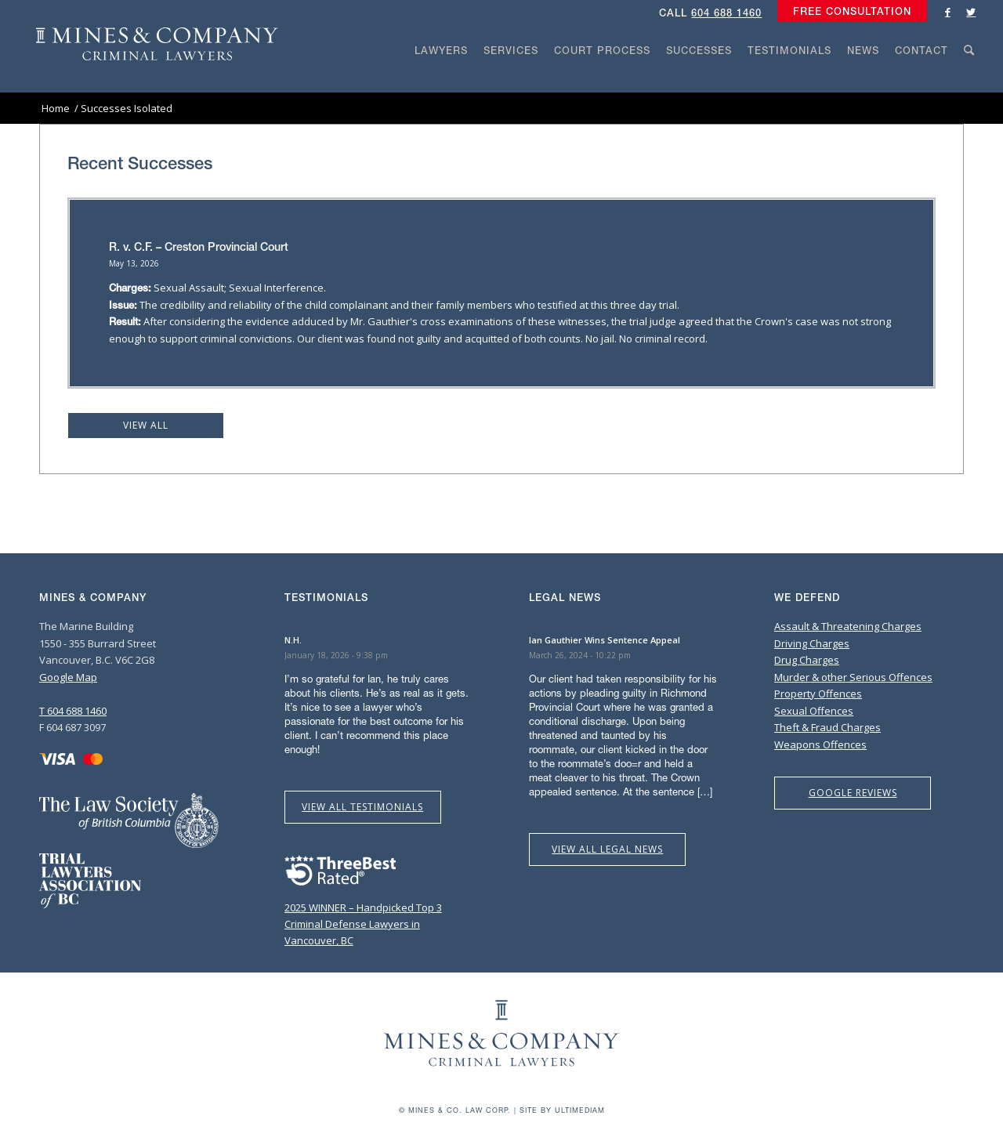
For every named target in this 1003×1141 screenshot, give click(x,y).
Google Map (68, 677)
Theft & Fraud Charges (827, 727)
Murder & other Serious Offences (853, 677)
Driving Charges (811, 643)
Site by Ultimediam (562, 1110)
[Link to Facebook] (947, 12)
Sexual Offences (813, 711)
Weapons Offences (820, 744)
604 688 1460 (726, 13)
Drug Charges (806, 660)
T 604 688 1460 (73, 711)
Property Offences (818, 693)
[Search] (969, 79)
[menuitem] (848, 12)
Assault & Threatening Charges (848, 626)
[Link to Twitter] (971, 12)
